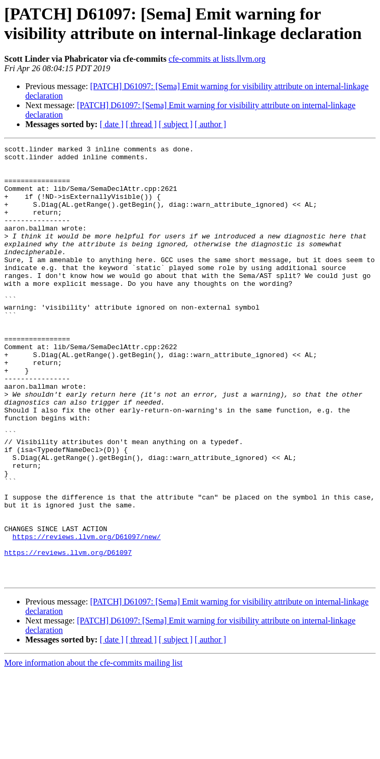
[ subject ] (176, 124)
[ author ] (210, 124)
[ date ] (112, 124)
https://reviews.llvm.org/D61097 (68, 634)
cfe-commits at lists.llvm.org (216, 58)
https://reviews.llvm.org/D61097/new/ (87, 615)
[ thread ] (141, 124)
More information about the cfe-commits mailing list (93, 749)
